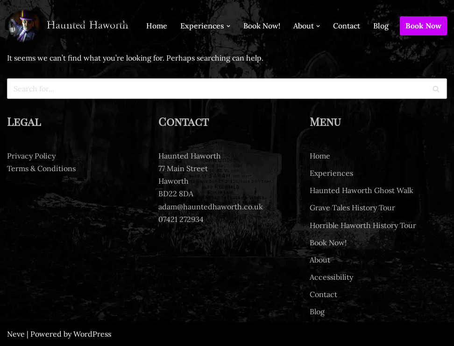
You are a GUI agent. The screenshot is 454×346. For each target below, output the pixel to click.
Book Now (423, 25)
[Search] (216, 88)
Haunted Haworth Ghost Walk (361, 190)
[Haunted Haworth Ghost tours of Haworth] (67, 25)
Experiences (331, 173)
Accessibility (331, 277)
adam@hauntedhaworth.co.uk (210, 206)
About (320, 259)
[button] (228, 26)
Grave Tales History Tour (352, 208)
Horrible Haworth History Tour (363, 225)
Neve (16, 334)
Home (156, 25)
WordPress (92, 334)
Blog (381, 25)
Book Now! (261, 25)
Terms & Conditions (41, 168)
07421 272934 (181, 219)
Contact (346, 25)
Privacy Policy (31, 155)
